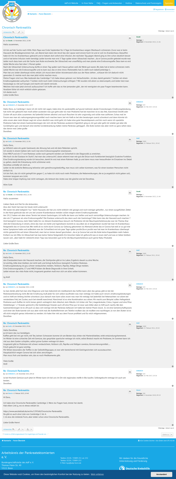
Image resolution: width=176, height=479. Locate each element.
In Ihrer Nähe (87, 3)
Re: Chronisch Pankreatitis (16, 102)
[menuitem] (169, 9)
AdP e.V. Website (71, 3)
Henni (138, 390)
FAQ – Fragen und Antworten (109, 3)
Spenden (169, 3)
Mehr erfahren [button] (97, 474)
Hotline (128, 3)
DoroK (138, 37)
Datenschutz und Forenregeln (148, 3)
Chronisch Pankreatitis (16, 27)
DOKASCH (139, 102)
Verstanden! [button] (161, 474)
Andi (137, 138)
